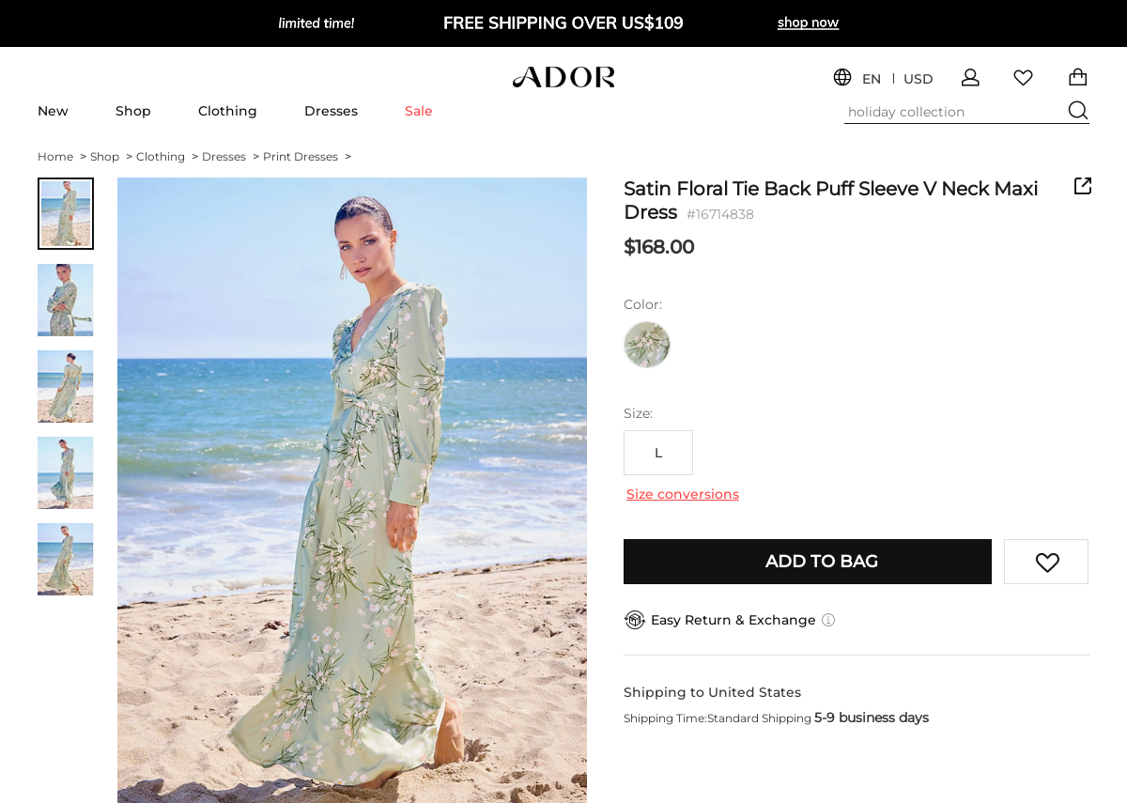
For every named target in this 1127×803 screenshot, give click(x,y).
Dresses (331, 110)
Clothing (227, 110)
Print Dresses (307, 156)
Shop (133, 110)
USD (918, 79)
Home (62, 156)
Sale (419, 110)
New (53, 110)
